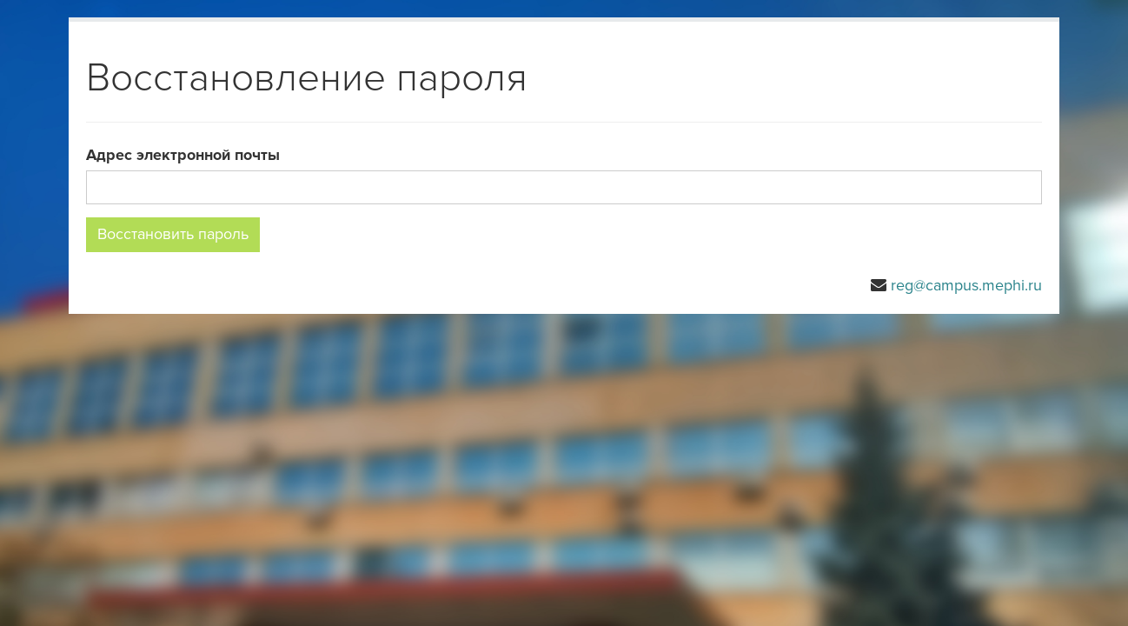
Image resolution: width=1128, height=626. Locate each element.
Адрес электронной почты (183, 154)
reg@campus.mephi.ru (966, 285)
